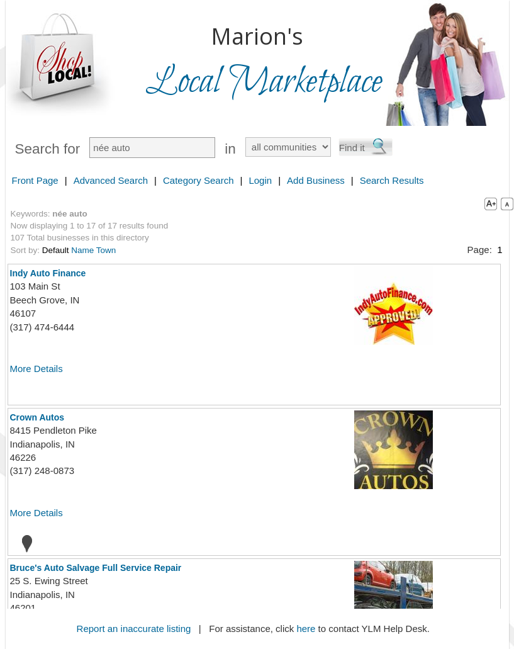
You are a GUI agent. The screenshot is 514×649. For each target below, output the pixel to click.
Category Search (198, 180)
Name (82, 250)
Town (106, 250)
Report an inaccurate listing (134, 628)
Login (260, 180)
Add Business (316, 180)
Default (55, 250)
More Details (36, 368)
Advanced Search (111, 180)
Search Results (392, 180)
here (305, 628)
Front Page (35, 180)
